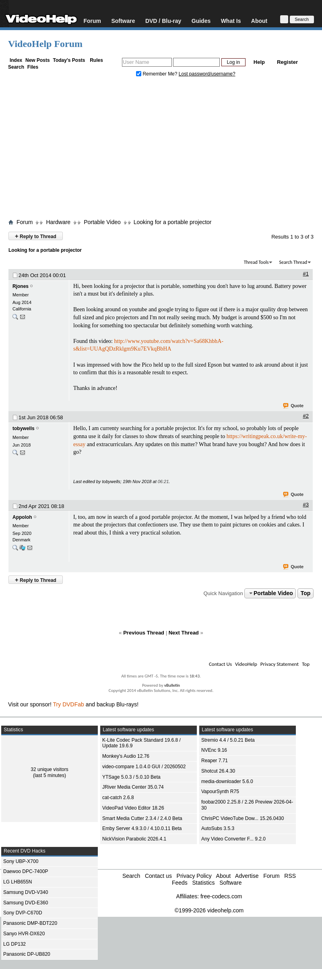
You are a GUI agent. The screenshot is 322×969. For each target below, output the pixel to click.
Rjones (20, 286)
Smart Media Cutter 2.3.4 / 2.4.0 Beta (142, 818)
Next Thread (184, 633)
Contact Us (220, 664)
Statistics (203, 882)
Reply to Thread (35, 236)
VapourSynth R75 (220, 791)
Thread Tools (256, 262)
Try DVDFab (68, 704)
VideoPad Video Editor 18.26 (133, 808)
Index (16, 60)
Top (306, 593)
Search (16, 67)
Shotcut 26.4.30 (218, 771)
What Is (231, 20)
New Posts (37, 60)
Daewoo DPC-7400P (25, 871)
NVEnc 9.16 (214, 750)
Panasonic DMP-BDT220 (30, 923)
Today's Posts (69, 60)
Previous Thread (143, 633)
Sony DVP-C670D (22, 913)
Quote (293, 406)
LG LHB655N (17, 882)
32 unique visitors (49, 769)
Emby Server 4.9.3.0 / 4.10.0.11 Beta (142, 828)
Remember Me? (157, 74)
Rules (96, 60)
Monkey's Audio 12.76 (125, 756)
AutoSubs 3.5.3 (217, 828)
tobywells (23, 428)
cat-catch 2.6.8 (118, 797)
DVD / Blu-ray (163, 20)
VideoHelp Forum (45, 44)
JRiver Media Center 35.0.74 (133, 787)
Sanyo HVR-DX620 (24, 933)
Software (123, 20)
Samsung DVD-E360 (25, 903)
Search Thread (293, 262)
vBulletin (172, 685)
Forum (92, 20)
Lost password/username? (207, 74)
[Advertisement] (161, 150)
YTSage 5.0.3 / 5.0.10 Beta (131, 777)
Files (32, 67)
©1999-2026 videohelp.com (209, 910)
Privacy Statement (279, 664)
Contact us (158, 876)
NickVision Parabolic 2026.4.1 (134, 839)
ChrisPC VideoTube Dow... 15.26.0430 (242, 818)
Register (287, 62)
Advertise (246, 876)
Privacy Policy (194, 876)
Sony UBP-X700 (20, 861)
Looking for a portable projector (173, 222)
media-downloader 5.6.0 (227, 781)
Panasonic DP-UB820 (26, 954)
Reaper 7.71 (214, 760)
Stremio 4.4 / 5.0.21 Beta (228, 740)
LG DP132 (14, 944)
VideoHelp (246, 664)
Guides (201, 20)
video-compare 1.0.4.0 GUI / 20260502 (144, 766)
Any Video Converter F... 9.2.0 (233, 839)
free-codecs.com (221, 896)
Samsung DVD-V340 (25, 892)
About (259, 20)
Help (259, 62)
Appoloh (22, 517)
